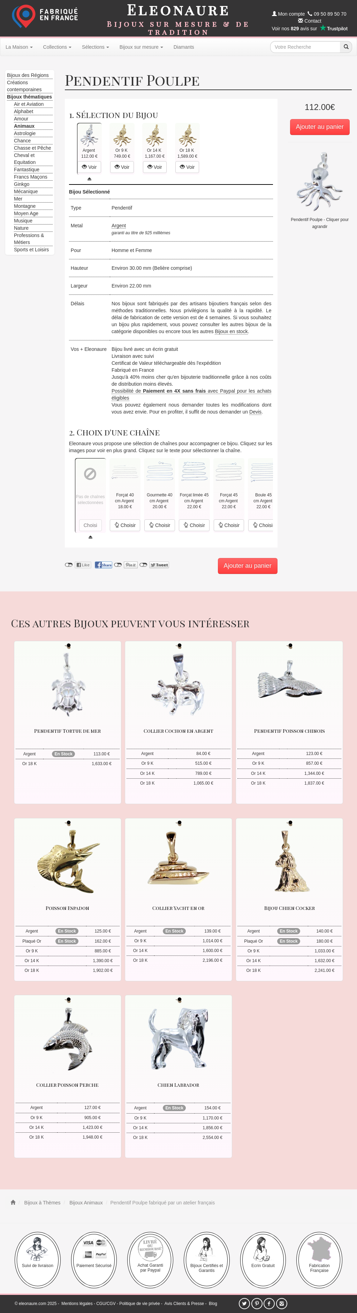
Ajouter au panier (320, 126)
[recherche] (346, 47)
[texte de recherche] (305, 47)
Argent (119, 225)
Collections (57, 47)
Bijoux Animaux (85, 1202)
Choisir (125, 525)
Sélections (95, 47)
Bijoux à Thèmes (42, 1202)
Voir (89, 167)
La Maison (19, 47)
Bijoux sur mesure (141, 47)
